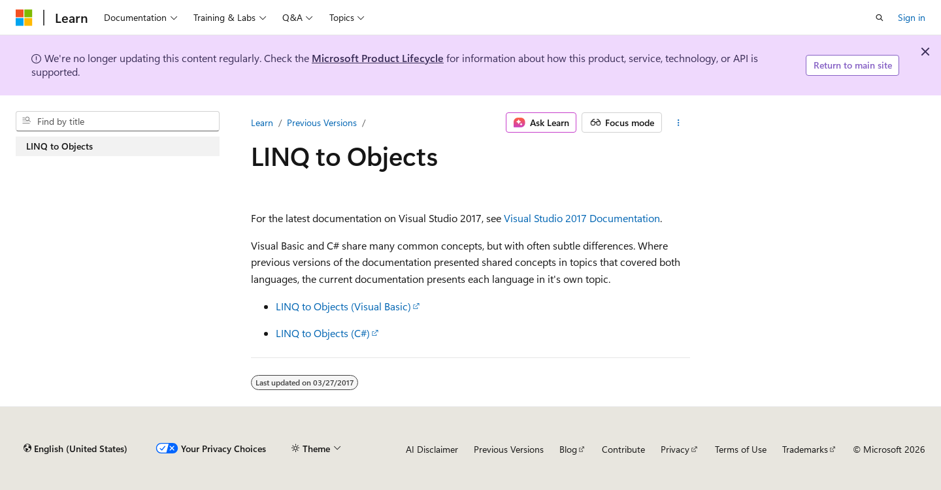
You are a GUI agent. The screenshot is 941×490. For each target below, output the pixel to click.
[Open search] (880, 17)
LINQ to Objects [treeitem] (59, 146)
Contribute (623, 449)
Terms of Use (741, 449)
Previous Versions (322, 122)
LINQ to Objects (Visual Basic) (343, 306)
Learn (262, 122)
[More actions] (678, 122)
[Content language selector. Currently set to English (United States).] (75, 448)
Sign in (911, 17)
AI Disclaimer (432, 449)
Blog (568, 449)
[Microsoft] (24, 17)
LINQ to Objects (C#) (323, 333)
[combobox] (118, 121)
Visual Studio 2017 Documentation (582, 218)
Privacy (675, 449)
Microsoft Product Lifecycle (378, 58)
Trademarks (805, 449)
